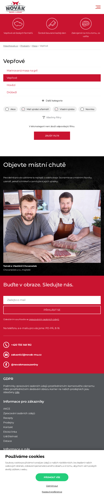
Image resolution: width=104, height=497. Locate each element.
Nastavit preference (52, 491)
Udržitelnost (10, 436)
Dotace (7, 440)
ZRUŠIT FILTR (52, 135)
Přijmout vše (52, 477)
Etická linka (10, 431)
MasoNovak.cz (10, 45)
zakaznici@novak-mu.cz (22, 355)
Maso (34, 45)
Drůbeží (12, 92)
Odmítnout (52, 485)
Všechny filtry (53, 117)
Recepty (8, 417)
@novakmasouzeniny (20, 365)
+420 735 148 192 (17, 345)
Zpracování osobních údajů (19, 413)
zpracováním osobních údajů (44, 319)
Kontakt (8, 427)
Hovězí (11, 85)
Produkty (25, 45)
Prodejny (8, 422)
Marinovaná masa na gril (22, 70)
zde (17, 392)
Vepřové (44, 45)
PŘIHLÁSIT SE (52, 309)
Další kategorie (54, 100)
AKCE (6, 408)
